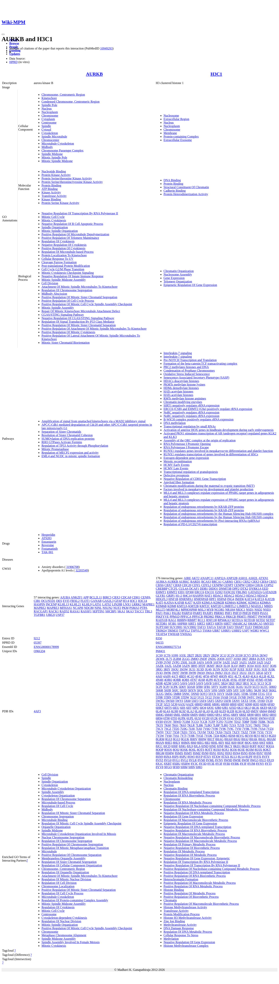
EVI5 (66, 601)
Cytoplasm (48, 119)
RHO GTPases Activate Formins (61, 442)
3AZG (243, 662)
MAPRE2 (40, 607)
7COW (228, 721)
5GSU (240, 686)
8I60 (193, 742)
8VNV (219, 760)
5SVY (220, 693)
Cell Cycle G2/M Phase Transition (62, 269)
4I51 (230, 676)
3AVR (208, 662)
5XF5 (210, 700)
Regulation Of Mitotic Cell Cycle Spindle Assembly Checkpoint (81, 823)
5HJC (175, 690)
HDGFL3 (162, 599)
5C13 (260, 683)
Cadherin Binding (175, 190)
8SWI (191, 756)
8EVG (240, 735)
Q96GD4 (39, 651)
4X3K (225, 679)
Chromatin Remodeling (178, 778)
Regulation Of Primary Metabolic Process (189, 844)
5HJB (167, 690)
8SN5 (244, 753)
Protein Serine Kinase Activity (60, 203)
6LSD (246, 711)
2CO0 (239, 655)
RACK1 (54, 611)
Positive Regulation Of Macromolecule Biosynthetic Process (201, 903)
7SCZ (167, 728)
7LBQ (224, 725)
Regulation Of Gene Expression (183, 816)
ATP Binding (49, 189)
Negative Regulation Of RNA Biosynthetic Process (195, 830)
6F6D (270, 704)
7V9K (246, 728)
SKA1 (121, 611)
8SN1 (212, 753)
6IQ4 (203, 707)
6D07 (240, 704)
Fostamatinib (49, 548)
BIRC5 (107, 597)
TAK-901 (47, 552)
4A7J (174, 676)
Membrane (170, 133)
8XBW (185, 763)
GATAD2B (269, 592)
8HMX (185, 742)
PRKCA (220, 616)
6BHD (199, 704)
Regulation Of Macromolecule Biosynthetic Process (196, 820)
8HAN (160, 742)
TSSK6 (207, 630)
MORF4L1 (173, 609)
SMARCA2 (239, 623)
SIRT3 (210, 623)
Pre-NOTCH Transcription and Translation (190, 360)
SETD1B (249, 620)
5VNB (242, 697)
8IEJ (207, 742)
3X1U (243, 672)
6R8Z (242, 714)
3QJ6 (273, 666)
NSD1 (250, 609)
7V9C (230, 728)
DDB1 (204, 588)
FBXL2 (75, 601)
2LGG (186, 659)
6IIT (189, 707)
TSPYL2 (184, 630)
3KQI (218, 666)
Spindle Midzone (52, 154)
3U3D (200, 669)
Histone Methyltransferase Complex (186, 945)
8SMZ (197, 753)
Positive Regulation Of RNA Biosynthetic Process (195, 875)
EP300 (189, 592)
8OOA (270, 746)
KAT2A (259, 599)
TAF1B (221, 627)
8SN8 (267, 753)
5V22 (208, 697)
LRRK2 (137, 604)
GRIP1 (170, 595)
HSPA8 (221, 599)
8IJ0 (234, 742)
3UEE (241, 669)
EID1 (181, 592)
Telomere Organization (178, 281)
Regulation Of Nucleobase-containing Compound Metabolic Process (206, 809)
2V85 (269, 659)
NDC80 (89, 607)
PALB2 (176, 613)
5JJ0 (242, 690)
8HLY (176, 742)
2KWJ (263, 655)
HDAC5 (251, 595)
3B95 (194, 666)
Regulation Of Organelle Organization (65, 872)
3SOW (184, 669)
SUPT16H (162, 627)
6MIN (194, 714)
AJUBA (65, 597)
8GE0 (272, 735)
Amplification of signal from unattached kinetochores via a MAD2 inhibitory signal (93, 421)
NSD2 (258, 609)
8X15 (262, 760)
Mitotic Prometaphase (55, 449)
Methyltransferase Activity (180, 924)
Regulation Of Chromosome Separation (66, 799)
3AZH (252, 662)
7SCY (159, 728)
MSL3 (202, 609)
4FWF (214, 676)
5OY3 (204, 693)
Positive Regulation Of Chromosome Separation (71, 855)
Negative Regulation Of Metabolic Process (190, 855)
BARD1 (195, 581)
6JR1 (225, 707)
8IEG (200, 742)
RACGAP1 (41, 611)
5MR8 (177, 693)
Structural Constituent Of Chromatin (186, 187)
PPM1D (175, 616)
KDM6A (265, 602)
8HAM (271, 739)
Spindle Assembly (52, 792)
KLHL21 (75, 604)
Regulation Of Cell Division (59, 882)
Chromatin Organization (179, 271)
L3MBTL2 (229, 606)
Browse (14, 43)
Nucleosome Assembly (178, 274)
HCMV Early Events (176, 464)
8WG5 (254, 760)
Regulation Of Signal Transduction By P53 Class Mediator (77, 321)
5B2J (238, 683)
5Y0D (261, 700)
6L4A (166, 711)
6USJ (198, 718)
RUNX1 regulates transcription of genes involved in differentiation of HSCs (211, 454)
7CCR (203, 721)
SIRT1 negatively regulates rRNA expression (192, 405)
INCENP (51, 604)
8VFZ (159, 760)
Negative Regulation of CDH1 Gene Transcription (195, 478)
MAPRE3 (53, 607)
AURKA (161, 581)
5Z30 (174, 704)
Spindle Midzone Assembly (58, 938)
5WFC (251, 697)
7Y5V (268, 732)
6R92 (265, 714)
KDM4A (230, 602)
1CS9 (159, 655)
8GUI (168, 739)
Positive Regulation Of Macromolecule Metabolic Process (200, 882)
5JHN (221, 690)
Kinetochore (49, 98)
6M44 (263, 711)
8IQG (248, 742)
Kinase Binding (51, 199)
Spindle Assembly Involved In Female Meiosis (70, 942)
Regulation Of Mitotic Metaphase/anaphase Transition (75, 848)
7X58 (175, 732)
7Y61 (175, 735)
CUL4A (184, 588)
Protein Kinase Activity (56, 175)
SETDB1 (161, 623)
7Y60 (168, 735)
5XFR (227, 700)
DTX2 (244, 588)
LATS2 (106, 604)
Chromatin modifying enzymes (183, 402)
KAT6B (179, 602)
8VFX (257, 756)
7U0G (184, 728)
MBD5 (268, 606)
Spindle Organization (54, 227)
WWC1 (264, 630)
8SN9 (159, 756)
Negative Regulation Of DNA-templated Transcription (197, 827)
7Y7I (183, 735)
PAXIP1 (208, 613)
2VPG (176, 662)
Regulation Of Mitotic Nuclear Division (66, 879)
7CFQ (219, 721)
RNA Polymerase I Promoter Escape (186, 447)
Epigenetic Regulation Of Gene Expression (190, 285)
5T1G (261, 693)
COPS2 (268, 585)
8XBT (168, 763)
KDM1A (207, 602)
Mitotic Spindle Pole (54, 157)
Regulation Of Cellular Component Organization (71, 865)
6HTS (168, 707)
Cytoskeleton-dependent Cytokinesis (64, 917)
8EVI (257, 735)
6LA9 (206, 711)
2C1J (223, 655)
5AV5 (175, 683)
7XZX (227, 732)
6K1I (240, 707)
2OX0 (237, 659)
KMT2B (193, 606)
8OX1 (225, 749)
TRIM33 (172, 630)
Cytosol (46, 129)
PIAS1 (264, 613)
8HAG (219, 739)
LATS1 (96, 604)
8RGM (160, 753)
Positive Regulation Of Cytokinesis (63, 248)
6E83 (256, 704)
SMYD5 (268, 623)
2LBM (177, 659)
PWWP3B (264, 616)
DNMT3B (225, 588)
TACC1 (139, 611)
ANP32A (220, 578)
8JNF (220, 746)
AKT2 (196, 578)
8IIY (221, 742)
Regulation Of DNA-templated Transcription (191, 792)
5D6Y (182, 686)
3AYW (217, 662)
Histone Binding (174, 889)
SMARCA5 (255, 623)
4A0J (159, 676)
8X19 (270, 760)
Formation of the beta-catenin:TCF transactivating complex (200, 363)
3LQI (226, 666)
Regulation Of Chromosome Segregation (66, 290)
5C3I (268, 683)
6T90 (166, 718)
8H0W (202, 739)
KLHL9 (87, 604)
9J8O (199, 767)
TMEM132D (261, 627)
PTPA (143, 607)
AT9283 (46, 538)
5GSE (231, 686)
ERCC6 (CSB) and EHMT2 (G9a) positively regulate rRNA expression (208, 409)
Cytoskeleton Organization (58, 795)
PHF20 (246, 613)
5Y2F (159, 704)
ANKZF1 (76, 597)
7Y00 (252, 732)
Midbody (47, 147)
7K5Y (159, 725)
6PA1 (218, 714)
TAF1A (211, 627)
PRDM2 (209, 616)
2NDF (203, 659)
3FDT (201, 666)
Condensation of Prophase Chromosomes (189, 370)
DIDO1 (213, 588)
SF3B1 (172, 623)
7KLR (191, 725)
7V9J (238, 728)
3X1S (226, 672)
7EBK (262, 721)
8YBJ (226, 763)
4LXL (271, 676)
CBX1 (238, 581)
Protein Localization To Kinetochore (64, 255)
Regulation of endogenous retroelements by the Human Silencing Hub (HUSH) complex (218, 513)
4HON (223, 676)
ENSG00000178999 (46, 646)
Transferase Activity (54, 196)
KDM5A (253, 602)
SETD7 (270, 620)
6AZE (190, 704)
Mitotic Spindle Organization (59, 230)
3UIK (271, 669)
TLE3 (248, 627)
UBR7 (216, 630)
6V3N (222, 718)
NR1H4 (230, 609)
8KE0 (245, 746)
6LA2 (190, 711)
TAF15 (201, 627)
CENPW (239, 585)
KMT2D (216, 606)
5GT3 (255, 686)
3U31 (192, 669)
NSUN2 (107, 607)
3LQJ (234, 666)
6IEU (176, 707)
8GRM (160, 739)
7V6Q (206, 728)
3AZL (168, 666)
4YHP (242, 679)
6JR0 (218, 707)
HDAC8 (262, 595)
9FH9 (176, 767)
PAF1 (159, 613)
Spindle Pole (49, 105)
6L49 (159, 711)
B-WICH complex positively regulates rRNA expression (198, 419)
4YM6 (268, 679)
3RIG (159, 669)
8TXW (216, 756)
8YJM (251, 763)
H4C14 (187, 595)
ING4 (230, 599)
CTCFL (173, 588)
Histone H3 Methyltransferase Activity (188, 917)
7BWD (177, 721)
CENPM (217, 585)
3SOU (175, 669)
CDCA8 (126, 597)
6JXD (232, 707)
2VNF (167, 662)
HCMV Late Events (176, 468)
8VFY (266, 756)
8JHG (182, 746)
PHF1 (228, 613)
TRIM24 (161, 630)
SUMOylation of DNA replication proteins (68, 438)
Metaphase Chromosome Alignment (63, 935)
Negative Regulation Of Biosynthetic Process (192, 848)
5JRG (249, 690)
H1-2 (179, 595)
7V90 (214, 728)
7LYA (232, 725)
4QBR (177, 679)
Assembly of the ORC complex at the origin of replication (200, 440)
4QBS (185, 679)
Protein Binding (51, 185)
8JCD (167, 746)
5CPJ (166, 686)
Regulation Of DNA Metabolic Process (188, 931)
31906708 (72, 567)
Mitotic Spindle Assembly (57, 307)
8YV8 (159, 767)
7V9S (253, 728)
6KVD (272, 707)
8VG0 (167, 760)
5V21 (200, 697)
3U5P (232, 669)
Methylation (171, 938)
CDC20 (186, 585)
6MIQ (210, 714)
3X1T (235, 672)
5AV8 (191, 683)
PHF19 (237, 613)
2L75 (168, 659)
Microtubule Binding (54, 820)
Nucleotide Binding (53, 171)
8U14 (241, 756)
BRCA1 (217, 581)
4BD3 (182, 676)
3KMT (210, 666)
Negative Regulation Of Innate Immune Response (72, 276)
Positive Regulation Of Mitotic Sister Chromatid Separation (78, 325)
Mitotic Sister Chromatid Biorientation (65, 342)
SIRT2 (201, 623)
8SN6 (252, 753)
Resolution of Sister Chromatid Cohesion (67, 435)
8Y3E (210, 763)
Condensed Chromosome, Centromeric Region (70, 101)
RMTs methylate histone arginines (185, 398)
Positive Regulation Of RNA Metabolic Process (193, 886)
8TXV (207, 756)
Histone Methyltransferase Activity (185, 907)
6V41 (230, 718)
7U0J (198, 728)
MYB (210, 609)
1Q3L (182, 655)
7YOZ (199, 735)
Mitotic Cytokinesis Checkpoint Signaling (67, 272)
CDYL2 (206, 585)
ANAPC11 (207, 578)
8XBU (176, 763)
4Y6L (233, 679)
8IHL (214, 742)
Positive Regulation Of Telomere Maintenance (70, 237)
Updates (14, 53)
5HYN (192, 690)
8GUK (185, 739)
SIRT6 (219, 623)
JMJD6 (239, 599)
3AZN (186, 666)
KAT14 (249, 599)
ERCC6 (199, 592)
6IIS (182, 707)
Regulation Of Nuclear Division (61, 921)
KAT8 (197, 602)
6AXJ (181, 704)
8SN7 (259, 753)
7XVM (201, 732)
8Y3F (218, 763)
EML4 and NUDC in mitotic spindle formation (70, 456)
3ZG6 (259, 672)
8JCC (159, 746)
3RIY (167, 669)
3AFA (200, 662)
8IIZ (227, 742)
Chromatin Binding (176, 788)
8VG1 (176, 760)
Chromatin (170, 900)
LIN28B (117, 604)
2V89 (159, 662)
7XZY (236, 732)
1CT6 (167, 655)
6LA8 (198, 711)
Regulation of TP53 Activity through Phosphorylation (74, 445)
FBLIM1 (241, 592)
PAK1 (167, 613)
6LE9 (222, 711)
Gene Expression (174, 278)
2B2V (206, 655)
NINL (98, 607)
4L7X (237, 676)
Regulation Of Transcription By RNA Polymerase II (196, 861)
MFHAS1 (66, 607)
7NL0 (265, 725)
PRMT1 (242, 616)
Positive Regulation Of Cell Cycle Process (67, 300)
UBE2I (50, 614)
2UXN (261, 659)
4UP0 (209, 679)
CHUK (258, 585)
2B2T (190, 655)
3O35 (257, 666)
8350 (159, 638)
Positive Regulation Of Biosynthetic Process (191, 896)
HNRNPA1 (186, 599)
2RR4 (252, 659)
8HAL (262, 739)
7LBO (208, 725)
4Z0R (159, 683)
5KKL (272, 690)
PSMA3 (134, 607)
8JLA (197, 746)
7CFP (211, 721)
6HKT (160, 707)
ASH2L (253, 578)
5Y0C (253, 700)
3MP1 (242, 666)
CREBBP (162, 588)
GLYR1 (160, 595)
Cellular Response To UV (57, 258)
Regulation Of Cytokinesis (58, 241)
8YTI (268, 763)
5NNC (186, 693)
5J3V (207, 690)
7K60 (167, 725)
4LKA (254, 676)
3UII (264, 669)
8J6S (255, 742)
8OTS (200, 749)
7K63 (182, 725)
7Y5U (260, 732)
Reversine (47, 545)
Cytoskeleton (49, 133)
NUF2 (117, 607)
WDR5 (254, 630)
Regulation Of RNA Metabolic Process (188, 802)
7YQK (208, 735)
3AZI (260, 662)
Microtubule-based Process (58, 802)
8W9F (246, 760)
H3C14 (142, 601)
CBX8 (177, 585)
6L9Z (182, 711)
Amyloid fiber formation (179, 482)
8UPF (248, 756)
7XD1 (184, 732)
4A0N (167, 676)
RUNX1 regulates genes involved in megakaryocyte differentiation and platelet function (218, 451)
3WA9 (201, 672)
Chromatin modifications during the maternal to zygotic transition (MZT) (209, 485)
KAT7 (189, 602)
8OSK (184, 749)
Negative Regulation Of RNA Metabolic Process (194, 813)
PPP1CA (185, 616)
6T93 (173, 718)
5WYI (179, 700)
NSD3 (267, 609)
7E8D (253, 721)
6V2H (206, 718)
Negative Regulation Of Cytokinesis (63, 244)
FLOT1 (85, 601)
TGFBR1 (39, 614)
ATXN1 (263, 578)
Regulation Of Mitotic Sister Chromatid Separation (73, 813)
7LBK (199, 725)
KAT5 (159, 602)
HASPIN (39, 604)
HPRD (13, 62)
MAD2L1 (257, 606)
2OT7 (228, 659)
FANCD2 (229, 592)
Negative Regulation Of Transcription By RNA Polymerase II (79, 213)
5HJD (183, 690)
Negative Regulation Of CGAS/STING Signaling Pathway (77, 318)
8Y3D (203, 763)
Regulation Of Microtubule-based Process (67, 251)
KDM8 (171, 606)
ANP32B (232, 578)
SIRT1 (192, 623)
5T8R (159, 697)
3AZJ (267, 662)
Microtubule (49, 851)
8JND (204, 746)
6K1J (247, 707)
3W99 (192, 672)
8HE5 (168, 742)
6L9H (174, 711)
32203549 (81, 570)
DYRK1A (255, 588)
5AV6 (183, 683)
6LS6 (238, 711)
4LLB (262, 676)
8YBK (235, 763)
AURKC (184, 581)
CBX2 (247, 581)
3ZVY (268, 672)
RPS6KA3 (224, 620)
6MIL (177, 714)
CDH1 (136, 597)
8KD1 (237, 746)
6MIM (185, 714)
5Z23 (167, 704)
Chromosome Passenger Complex (62, 150)
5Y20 (269, 700)
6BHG (216, 704)
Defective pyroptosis (176, 475)
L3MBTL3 (243, 606)
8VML (210, 760)
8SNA (167, 756)
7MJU (257, 725)
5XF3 (194, 700)
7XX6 (218, 732)
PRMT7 (252, 616)
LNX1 (127, 604)
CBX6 (160, 585)
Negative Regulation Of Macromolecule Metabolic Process (200, 841)
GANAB (96, 601)
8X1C (159, 763)
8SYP (199, 756)
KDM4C (242, 602)
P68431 (160, 651)
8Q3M (250, 749)
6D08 (248, 704)
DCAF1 (194, 588)
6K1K (255, 707)
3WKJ (219, 672)
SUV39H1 (176, 627)
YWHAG (186, 634)
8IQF (240, 742)
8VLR (193, 760)
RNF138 (211, 620)
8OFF (253, 746)
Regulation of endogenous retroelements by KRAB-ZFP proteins (204, 506)
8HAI (236, 739)
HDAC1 (218, 595)
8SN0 (205, 753)
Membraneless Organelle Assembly (63, 858)
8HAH (228, 739)
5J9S (214, 690)
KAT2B (270, 599)
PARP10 (187, 613)
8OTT (209, 749)
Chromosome (49, 115)
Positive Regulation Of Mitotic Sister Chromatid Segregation (79, 297)
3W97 (175, 672)
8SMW (169, 753)
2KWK (160, 659)
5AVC (216, 683)
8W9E (237, 760)
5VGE (233, 697)
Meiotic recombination (178, 461)
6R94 (159, 718)
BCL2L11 (96, 597)
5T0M (253, 693)
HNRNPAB (201, 599)
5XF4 (202, 700)
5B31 (246, 683)
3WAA (210, 672)
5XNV (236, 700)
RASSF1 (86, 611)
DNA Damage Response (179, 928)
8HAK (253, 739)
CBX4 (264, 581)
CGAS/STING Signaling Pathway (62, 314)
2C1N (230, 655)
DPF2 (235, 588)
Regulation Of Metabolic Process (184, 851)
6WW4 (263, 718)
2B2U (198, 655)
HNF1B (173, 599)
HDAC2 (229, 595)
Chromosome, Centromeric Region (63, 94)
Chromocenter (50, 140)
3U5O (224, 669)
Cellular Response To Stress (181, 935)
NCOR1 (219, 609)
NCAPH (78, 607)
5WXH (169, 700)
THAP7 (239, 627)
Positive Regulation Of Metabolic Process (189, 893)
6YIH (159, 721)
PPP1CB (197, 616)
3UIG (256, 669)
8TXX (225, 756)
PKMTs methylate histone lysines (184, 384)
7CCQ (195, 721)
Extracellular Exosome (178, 140)
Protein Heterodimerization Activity (186, 194)
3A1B (192, 662)
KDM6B (161, 606)
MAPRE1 (148, 604)
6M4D (272, 711)
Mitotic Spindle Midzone (57, 161)
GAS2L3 (108, 601)
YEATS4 (161, 634)
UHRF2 (236, 630)
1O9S (174, 655)
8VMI (201, 760)
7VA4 (261, 728)
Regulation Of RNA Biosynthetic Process (189, 795)
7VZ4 (269, 728)
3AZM (177, 666)
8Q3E (241, 749)
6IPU (195, 707)
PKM (125, 607)
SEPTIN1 (98, 611)
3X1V (251, 672)
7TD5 (175, 728)
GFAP (118, 601)
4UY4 (217, 679)
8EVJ (264, 735)
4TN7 (193, 679)
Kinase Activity (51, 192)
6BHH (225, 704)
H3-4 (126, 601)
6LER (230, 711)
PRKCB (231, 616)
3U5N (216, 669)
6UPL (190, 718)
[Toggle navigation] (3, 34)
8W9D (228, 760)
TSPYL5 (196, 630)
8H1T (210, 739)
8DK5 (223, 735)
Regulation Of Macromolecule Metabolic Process (194, 834)
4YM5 (259, 679)
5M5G (168, 693)
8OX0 (217, 749)
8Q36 (233, 749)
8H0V (194, 739)
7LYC (248, 725)
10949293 (106, 48)
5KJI (265, 690)
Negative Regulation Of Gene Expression (189, 942)
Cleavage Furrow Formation (59, 262)
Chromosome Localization (57, 886)
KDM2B (218, 602)
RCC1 (201, 620)
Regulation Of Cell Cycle (57, 806)
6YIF (271, 718)
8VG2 (184, 760)
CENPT (228, 585)
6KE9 (263, 707)
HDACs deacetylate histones (181, 381)
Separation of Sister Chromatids (61, 431)
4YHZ (251, 679)
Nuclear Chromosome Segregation (62, 837)
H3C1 (216, 73)
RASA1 (75, 611)
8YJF (243, 763)
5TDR (176, 697)
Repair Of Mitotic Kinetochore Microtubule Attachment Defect (80, 311)
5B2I (231, 683)
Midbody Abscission (54, 293)
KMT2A (182, 606)
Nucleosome (171, 115)
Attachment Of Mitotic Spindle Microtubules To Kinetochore (79, 286)
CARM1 (227, 581)
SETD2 (260, 620)
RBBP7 (192, 620)
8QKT (267, 749)
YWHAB (173, 634)
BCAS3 (206, 581)
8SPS (175, 756)
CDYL (196, 585)
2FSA (255, 655)
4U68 (201, 679)
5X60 (187, 700)
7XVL (192, 732)
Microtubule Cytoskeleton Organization (66, 788)
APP (86, 597)
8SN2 (220, 753)
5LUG (160, 693)
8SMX (179, 753)
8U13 (233, 756)
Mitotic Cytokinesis (53, 220)
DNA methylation (175, 423)
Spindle (46, 126)
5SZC (236, 693)
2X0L (184, 662)
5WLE (260, 697)
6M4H (169, 714)
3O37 (265, 666)
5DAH (191, 686)
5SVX (212, 693)
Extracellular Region (176, 119)
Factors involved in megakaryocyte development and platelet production (208, 489)
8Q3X (258, 749)
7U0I (191, 728)
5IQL (200, 690)
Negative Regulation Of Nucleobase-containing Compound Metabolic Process (212, 806)
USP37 (60, 614)
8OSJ (176, 749)
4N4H (159, 679)
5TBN (167, 697)
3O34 (250, 666)
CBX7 (168, 585)
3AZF (234, 662)
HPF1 (212, 599)
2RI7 (245, 659)
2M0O (195, 659)
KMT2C (205, 606)
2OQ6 (221, 659)
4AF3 (37, 711)
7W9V (160, 732)
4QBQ (168, 679)
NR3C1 (240, 609)
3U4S (208, 669)
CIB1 (37, 601)
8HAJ (244, 739)
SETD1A (237, 620)
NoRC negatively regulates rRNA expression (191, 412)
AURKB (94, 73)
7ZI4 (216, 735)
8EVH (249, 735)
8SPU (183, 756)
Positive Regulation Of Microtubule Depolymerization (75, 234)
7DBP (245, 721)
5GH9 (223, 686)
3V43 (159, 672)
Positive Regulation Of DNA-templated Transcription (197, 872)
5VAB (224, 697)
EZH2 (219, 592)
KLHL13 (63, 604)
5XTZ (244, 700)
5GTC (264, 686)
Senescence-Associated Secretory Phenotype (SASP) (196, 377)
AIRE (187, 578)
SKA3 (130, 611)
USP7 (245, 630)
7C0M (186, 721)
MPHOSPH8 (189, 609)
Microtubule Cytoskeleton (57, 143)
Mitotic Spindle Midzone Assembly (63, 279)
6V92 (238, 718)
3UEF (249, 669)
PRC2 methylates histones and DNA (186, 367)
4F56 (206, 676)
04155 (160, 642)
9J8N (191, 767)
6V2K (214, 718)
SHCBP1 (111, 611)
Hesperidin (48, 534)
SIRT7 (228, 623)
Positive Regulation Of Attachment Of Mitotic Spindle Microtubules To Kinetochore (93, 328)
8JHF (174, 746)
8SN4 (236, 753)
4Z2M (167, 683)
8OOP (159, 749)
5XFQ (219, 700)
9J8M (184, 767)
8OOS (168, 749)
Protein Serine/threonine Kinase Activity (66, 178)
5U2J (193, 697)
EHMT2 (172, 592)
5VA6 (216, 697)
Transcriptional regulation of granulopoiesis (191, 471)
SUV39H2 (189, 627)
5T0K (244, 693)
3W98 (184, 672)
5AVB (208, 683)
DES (59, 601)
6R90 (250, 714)
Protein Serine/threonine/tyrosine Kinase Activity (72, 182)
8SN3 (228, 753)
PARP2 (197, 613)
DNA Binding (172, 180)
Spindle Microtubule (54, 136)
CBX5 (273, 581)
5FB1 (207, 686)
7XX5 (210, 732)
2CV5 (247, 655)
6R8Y (235, 714)
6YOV (168, 721)
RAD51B (161, 620)
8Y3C (194, 763)
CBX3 (116, 597)
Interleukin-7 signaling (178, 353)
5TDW (185, 697)
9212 (37, 638)
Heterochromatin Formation (181, 879)
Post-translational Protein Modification (65, 265)
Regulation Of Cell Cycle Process (62, 893)
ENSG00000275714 (168, 646)
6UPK (182, 718)
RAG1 (172, 620)
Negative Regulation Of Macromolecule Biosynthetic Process (202, 837)
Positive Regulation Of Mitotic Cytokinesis (68, 332)
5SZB (228, 693)
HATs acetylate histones (178, 391)
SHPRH (182, 623)
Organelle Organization (56, 827)
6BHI (233, 704)
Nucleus (46, 108)
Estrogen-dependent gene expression (186, 457)
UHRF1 (226, 630)
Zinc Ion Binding (174, 921)
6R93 (273, 714)
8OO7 (261, 746)
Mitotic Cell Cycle (53, 216)
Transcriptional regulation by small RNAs (190, 426)
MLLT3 (160, 609)
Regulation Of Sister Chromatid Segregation (68, 861)
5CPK (174, 686)
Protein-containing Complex (181, 136)
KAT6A (169, 602)
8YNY (260, 763)
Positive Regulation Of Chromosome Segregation (72, 844)
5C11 (253, 683)
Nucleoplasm (49, 112)
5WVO (269, 697)
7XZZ (244, 732)
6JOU (210, 707)
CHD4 (249, 585)
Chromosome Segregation (57, 816)
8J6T (262, 742)
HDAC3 (240, 595)
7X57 (168, 732)
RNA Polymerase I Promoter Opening (187, 444)
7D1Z (237, 721)
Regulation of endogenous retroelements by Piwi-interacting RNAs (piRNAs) (212, 520)
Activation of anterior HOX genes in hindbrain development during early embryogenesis (219, 430)
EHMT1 (161, 592)
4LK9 (246, 676)
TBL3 (148, 611)
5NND (195, 693)
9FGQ (168, 767)
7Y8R (191, 735)
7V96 (222, 728)
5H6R (159, 690)
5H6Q (272, 686)
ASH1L (243, 578)
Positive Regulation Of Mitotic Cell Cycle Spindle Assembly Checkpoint (86, 304)
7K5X (270, 721)
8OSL (192, 749)
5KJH (257, 690)
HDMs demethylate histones (181, 388)
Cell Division (49, 283)
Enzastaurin (48, 541)
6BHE (207, 704)
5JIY (236, 690)
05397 (37, 642)
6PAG (226, 714)
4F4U (198, 676)
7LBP (216, 725)
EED (265, 588)
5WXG (160, 700)
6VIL (245, 718)
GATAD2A (255, 592)
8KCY (228, 746)
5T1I (269, 693)
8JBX (269, 742)
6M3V (255, 711)
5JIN (229, 690)
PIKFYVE (162, 616)
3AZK (160, 666)
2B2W (215, 655)
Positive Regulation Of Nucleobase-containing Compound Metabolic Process (211, 868)
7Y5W (160, 735)
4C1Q (190, 676)
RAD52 (64, 611)
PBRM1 (219, 613)
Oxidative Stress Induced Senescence (187, 374)
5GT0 (247, 686)
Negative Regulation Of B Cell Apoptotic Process (72, 223)
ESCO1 (209, 592)
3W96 (167, 672)
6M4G (160, 714)
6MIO (202, 714)
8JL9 (190, 746)
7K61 (175, 725)
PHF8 (255, 613)
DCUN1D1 (48, 601)
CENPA (145, 597)
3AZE (226, 662)
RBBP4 (182, 620)
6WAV (254, 718)
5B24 (224, 683)
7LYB (240, 725)
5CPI (159, 686)
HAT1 (208, 595)
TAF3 (230, 627)
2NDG (212, 659)
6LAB (214, 711)
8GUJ (176, 739)
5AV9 (199, 683)
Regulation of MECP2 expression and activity (70, 452)
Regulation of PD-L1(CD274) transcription (190, 524)
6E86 (263, 704)
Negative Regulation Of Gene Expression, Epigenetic (197, 858)
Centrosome (48, 122)
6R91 (258, 714)
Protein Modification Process (182, 914)
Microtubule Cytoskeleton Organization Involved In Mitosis (78, 834)
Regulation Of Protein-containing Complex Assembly (74, 900)
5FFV (214, 686)
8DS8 (231, 735)
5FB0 (199, 686)
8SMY (188, 753)
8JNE (212, 746)
